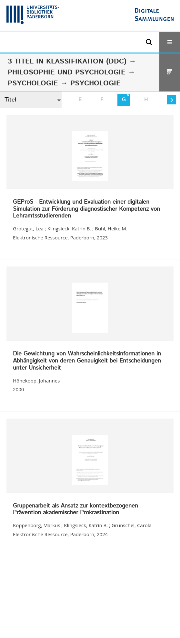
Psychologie (33, 83)
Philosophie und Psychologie (66, 72)
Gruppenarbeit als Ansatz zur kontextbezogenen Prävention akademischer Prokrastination (75, 510)
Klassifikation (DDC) (86, 61)
